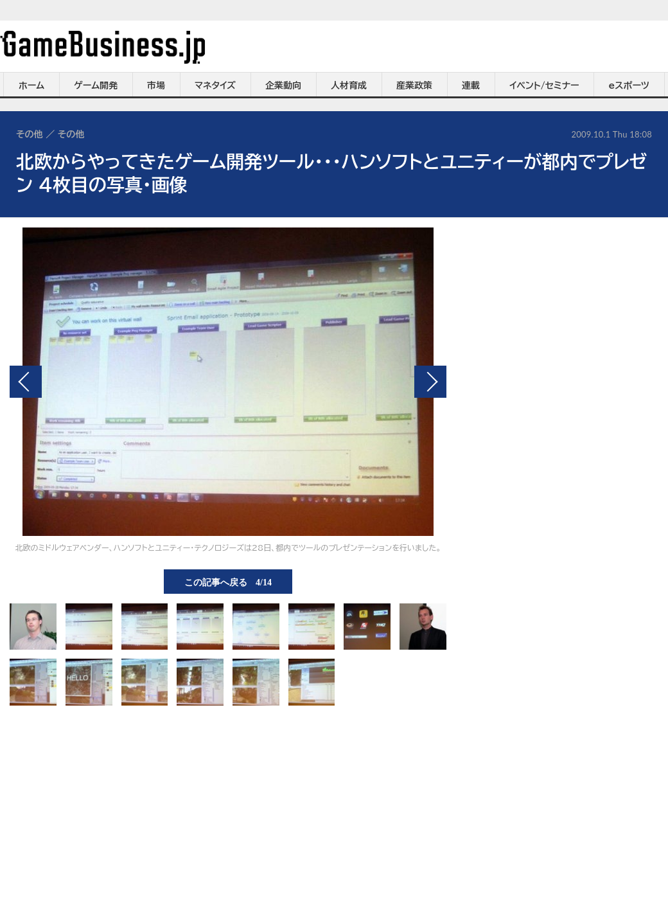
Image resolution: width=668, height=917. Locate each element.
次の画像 (430, 382)
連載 (471, 85)
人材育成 (349, 85)
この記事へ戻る (228, 581)
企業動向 (283, 85)
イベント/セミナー (544, 85)
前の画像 (26, 382)
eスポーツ (629, 85)
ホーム (31, 85)
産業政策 (414, 85)
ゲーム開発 (96, 85)
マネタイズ (215, 85)
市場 (156, 85)
